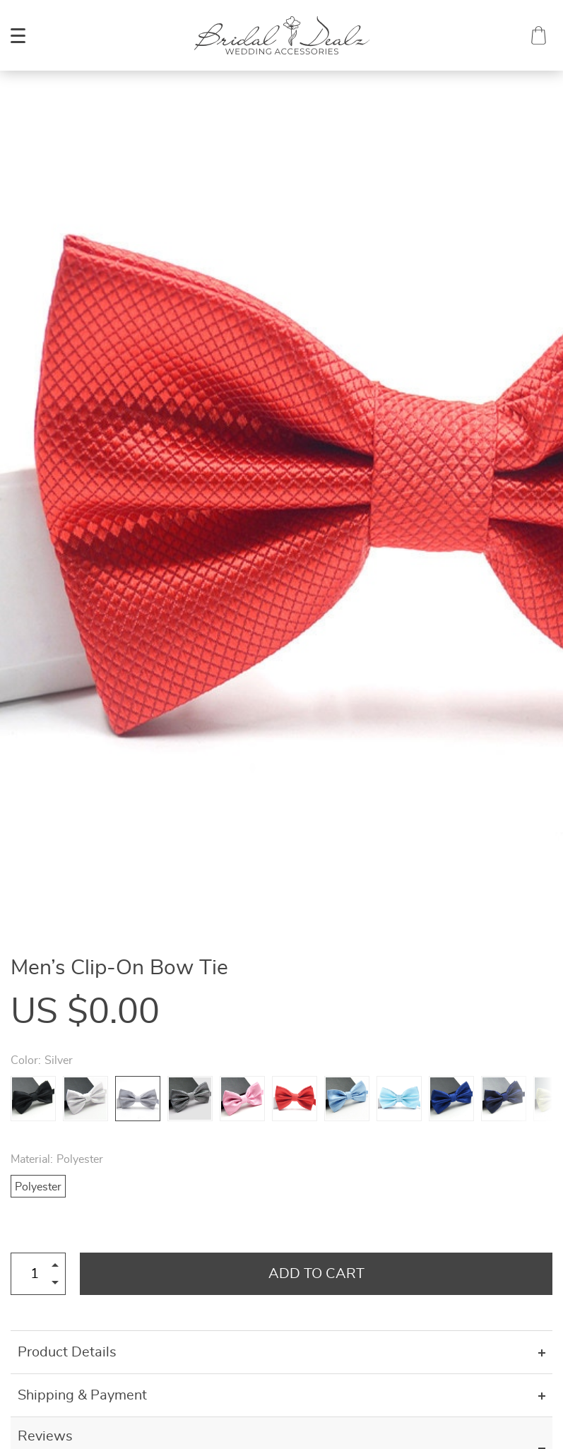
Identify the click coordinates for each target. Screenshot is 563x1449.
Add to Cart (316, 1274)
